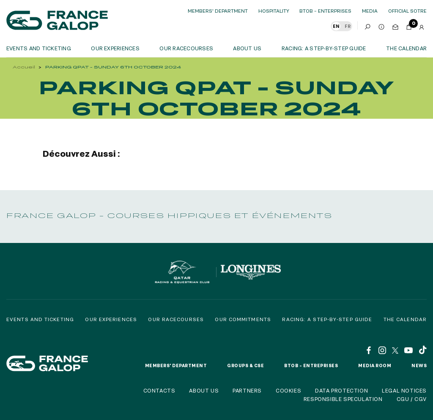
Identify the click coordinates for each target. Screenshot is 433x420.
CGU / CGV (412, 399)
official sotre (407, 11)
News (419, 365)
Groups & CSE (245, 365)
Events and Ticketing (40, 319)
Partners (247, 390)
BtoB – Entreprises (311, 365)
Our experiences (111, 319)
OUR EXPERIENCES (115, 48)
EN (336, 26)
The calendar (406, 48)
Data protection (341, 390)
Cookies (288, 390)
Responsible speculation (343, 399)
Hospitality (273, 11)
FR (348, 26)
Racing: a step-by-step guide (324, 48)
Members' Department (218, 11)
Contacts (159, 390)
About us (247, 48)
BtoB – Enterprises (325, 11)
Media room (374, 365)
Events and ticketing (38, 48)
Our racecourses (186, 48)
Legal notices (404, 390)
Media (370, 11)
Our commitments (243, 319)
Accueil (24, 67)
